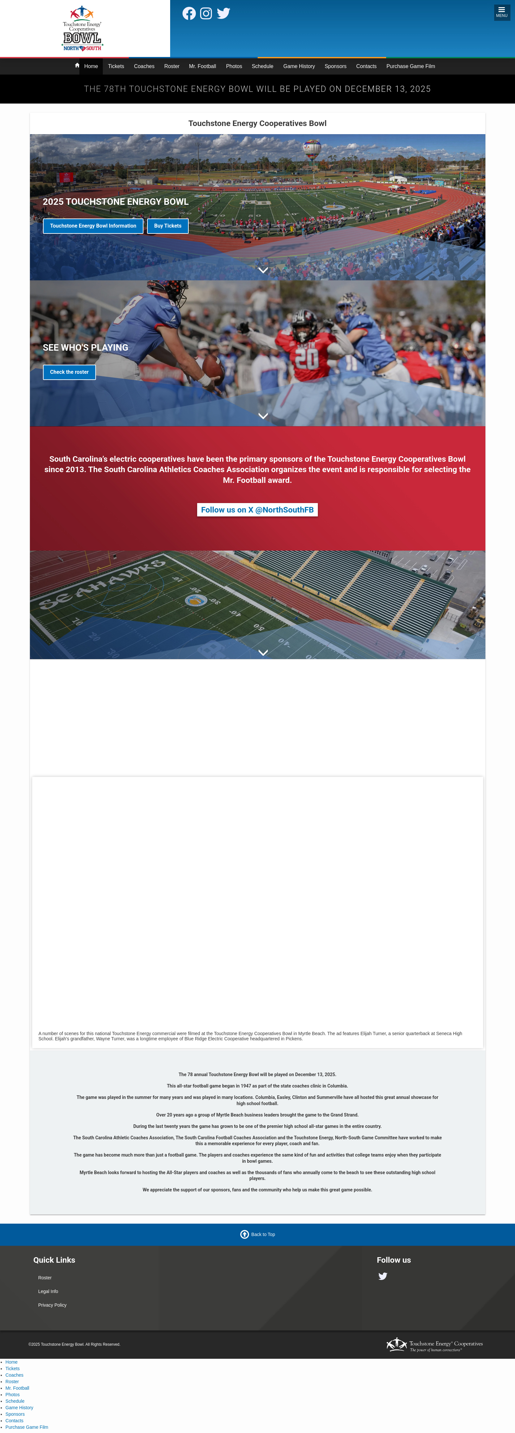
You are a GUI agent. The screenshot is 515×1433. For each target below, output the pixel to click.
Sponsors (335, 66)
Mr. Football (202, 66)
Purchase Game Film (410, 66)
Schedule (262, 66)
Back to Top (263, 1234)
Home (91, 66)
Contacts (366, 66)
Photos (234, 66)
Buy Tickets (168, 226)
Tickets (116, 66)
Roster (172, 66)
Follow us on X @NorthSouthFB (257, 509)
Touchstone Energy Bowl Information (93, 226)
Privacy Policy (52, 1305)
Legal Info (48, 1291)
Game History (299, 66)
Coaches (144, 66)
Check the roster (69, 372)
